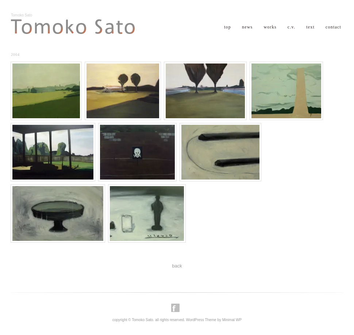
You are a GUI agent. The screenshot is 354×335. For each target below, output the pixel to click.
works (269, 27)
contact (333, 27)
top (227, 27)
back (177, 266)
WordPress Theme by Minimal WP (214, 320)
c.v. (291, 27)
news (247, 27)
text (310, 27)
